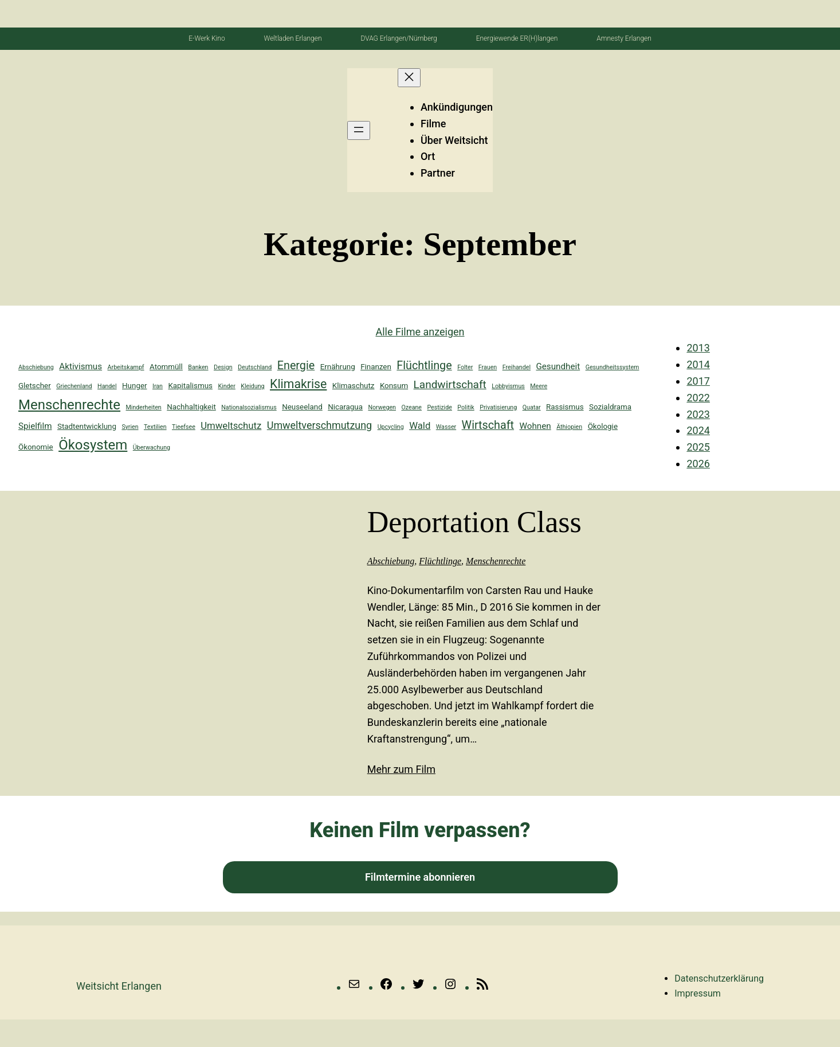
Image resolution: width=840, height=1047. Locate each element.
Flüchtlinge (440, 561)
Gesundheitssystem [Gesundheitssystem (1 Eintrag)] (612, 367)
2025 (697, 447)
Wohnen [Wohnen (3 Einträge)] (535, 426)
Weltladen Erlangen (293, 38)
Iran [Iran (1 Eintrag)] (157, 386)
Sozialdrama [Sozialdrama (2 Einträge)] (610, 407)
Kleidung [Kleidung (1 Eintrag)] (252, 386)
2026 (697, 464)
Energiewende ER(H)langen (517, 38)
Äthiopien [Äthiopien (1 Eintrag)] (569, 427)
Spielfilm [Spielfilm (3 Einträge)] (35, 426)
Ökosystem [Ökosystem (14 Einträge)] (92, 445)
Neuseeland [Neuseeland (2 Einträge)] (302, 407)
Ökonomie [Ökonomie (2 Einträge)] (35, 447)
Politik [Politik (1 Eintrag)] (465, 407)
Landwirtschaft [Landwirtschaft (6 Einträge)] (450, 384)
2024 (697, 430)
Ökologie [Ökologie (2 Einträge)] (603, 426)
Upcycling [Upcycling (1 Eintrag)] (391, 427)
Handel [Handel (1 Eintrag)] (107, 386)
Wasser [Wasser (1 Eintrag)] (446, 427)
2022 (697, 398)
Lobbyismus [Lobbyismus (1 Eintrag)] (508, 386)
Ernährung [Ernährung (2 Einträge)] (337, 366)
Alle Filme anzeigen (419, 332)
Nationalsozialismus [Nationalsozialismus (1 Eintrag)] (248, 407)
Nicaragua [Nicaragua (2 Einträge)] (345, 407)
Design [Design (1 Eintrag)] (223, 367)
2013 (697, 348)
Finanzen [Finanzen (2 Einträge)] (375, 366)
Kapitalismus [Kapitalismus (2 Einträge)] (190, 385)
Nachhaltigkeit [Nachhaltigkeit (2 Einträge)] (191, 407)
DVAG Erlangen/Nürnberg (398, 38)
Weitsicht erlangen (119, 986)
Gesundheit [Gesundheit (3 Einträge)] (558, 366)
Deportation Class (474, 522)
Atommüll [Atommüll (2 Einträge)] (166, 366)
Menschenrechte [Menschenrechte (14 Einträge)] (69, 405)
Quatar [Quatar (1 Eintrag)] (532, 407)
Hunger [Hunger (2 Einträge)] (134, 385)
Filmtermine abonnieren (420, 877)
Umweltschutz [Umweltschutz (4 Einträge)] (231, 425)
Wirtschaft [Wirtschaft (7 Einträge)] (488, 425)
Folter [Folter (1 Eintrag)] (465, 367)
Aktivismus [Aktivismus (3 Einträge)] (80, 366)
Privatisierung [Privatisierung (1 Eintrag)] (498, 407)
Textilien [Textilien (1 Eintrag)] (155, 427)
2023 (697, 414)
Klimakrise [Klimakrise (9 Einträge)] (298, 384)
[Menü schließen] (409, 77)
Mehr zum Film (401, 769)
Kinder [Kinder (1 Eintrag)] (226, 386)
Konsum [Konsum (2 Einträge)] (394, 385)
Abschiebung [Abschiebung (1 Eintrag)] (36, 367)
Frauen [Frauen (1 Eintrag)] (487, 367)
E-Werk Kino (207, 38)
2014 (697, 364)
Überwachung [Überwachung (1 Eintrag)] (151, 447)
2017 (697, 381)
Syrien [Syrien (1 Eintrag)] (129, 427)
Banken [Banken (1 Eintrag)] (198, 367)
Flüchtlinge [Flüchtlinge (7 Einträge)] (424, 365)
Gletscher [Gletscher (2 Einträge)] (34, 385)
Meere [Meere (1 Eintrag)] (538, 386)
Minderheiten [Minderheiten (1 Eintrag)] (144, 407)
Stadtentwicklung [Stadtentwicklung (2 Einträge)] (86, 426)
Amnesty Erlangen (623, 38)
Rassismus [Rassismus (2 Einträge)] (564, 407)
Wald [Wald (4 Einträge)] (419, 425)
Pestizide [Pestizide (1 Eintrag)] (439, 407)
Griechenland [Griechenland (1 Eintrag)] (74, 386)
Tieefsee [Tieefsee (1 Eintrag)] (183, 427)
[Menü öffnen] (358, 130)
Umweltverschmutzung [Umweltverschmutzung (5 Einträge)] (319, 425)
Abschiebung (391, 561)
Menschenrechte (495, 561)
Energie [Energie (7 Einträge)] (296, 365)
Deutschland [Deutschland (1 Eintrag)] (255, 367)
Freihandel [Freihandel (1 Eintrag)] (517, 367)
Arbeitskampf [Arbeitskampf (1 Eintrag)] (126, 367)
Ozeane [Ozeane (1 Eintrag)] (411, 407)
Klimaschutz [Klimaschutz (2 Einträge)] (353, 385)
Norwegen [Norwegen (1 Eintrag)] (382, 407)
